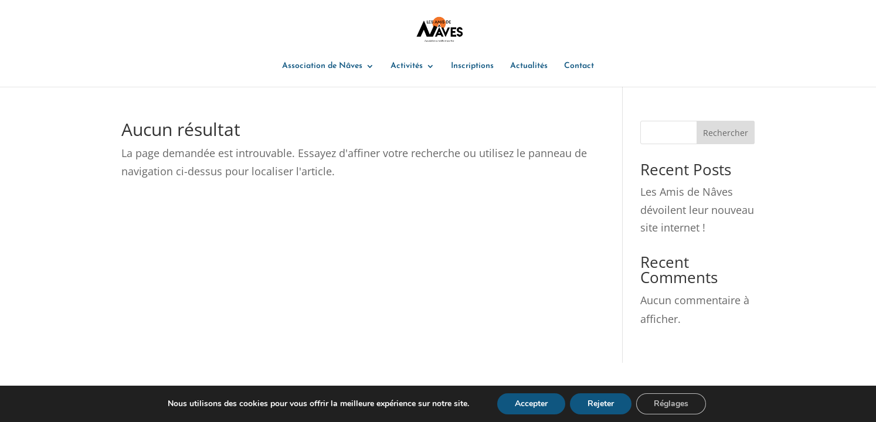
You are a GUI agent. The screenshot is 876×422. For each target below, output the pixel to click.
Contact (579, 66)
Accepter (531, 403)
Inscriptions (472, 66)
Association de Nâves (322, 66)
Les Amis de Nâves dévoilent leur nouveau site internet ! (697, 209)
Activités (407, 66)
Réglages (671, 403)
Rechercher (725, 132)
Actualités (529, 66)
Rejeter (601, 403)
